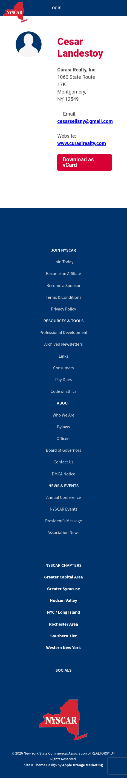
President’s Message (63, 521)
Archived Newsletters (63, 344)
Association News (64, 533)
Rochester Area (63, 624)
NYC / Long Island (63, 612)
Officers (64, 439)
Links (63, 356)
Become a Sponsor (63, 286)
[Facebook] (60, 681)
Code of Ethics (63, 391)
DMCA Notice (63, 474)
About (63, 403)
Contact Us (63, 462)
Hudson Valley (63, 601)
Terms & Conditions (63, 297)
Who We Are (63, 415)
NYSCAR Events (63, 509)
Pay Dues (63, 380)
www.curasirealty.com (81, 143)
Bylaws (63, 427)
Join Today (64, 262)
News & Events (63, 486)
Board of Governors (63, 450)
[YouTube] (63, 681)
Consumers (63, 368)
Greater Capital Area (63, 577)
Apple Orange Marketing (82, 765)
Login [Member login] (55, 7)
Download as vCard (78, 162)
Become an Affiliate (63, 274)
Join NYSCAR (63, 250)
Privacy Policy (63, 309)
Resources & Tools (64, 321)
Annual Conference (63, 497)
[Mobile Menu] (122, 5)
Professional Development (63, 333)
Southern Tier (63, 636)
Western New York (63, 648)
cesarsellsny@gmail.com (85, 121)
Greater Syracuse (63, 589)
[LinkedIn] (66, 681)
